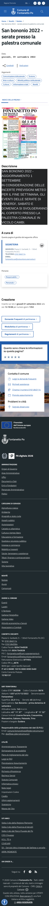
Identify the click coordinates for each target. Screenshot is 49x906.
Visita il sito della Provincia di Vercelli (17, 826)
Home (4, 21)
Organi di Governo (9, 468)
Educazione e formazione (12, 536)
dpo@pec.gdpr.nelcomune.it (18, 733)
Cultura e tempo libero (11, 532)
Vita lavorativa (8, 565)
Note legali (6, 787)
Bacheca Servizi (8, 775)
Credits (5, 796)
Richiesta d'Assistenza (11, 771)
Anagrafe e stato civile (11, 516)
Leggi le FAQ (7, 758)
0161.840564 (11, 644)
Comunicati (6, 588)
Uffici (4, 477)
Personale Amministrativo (13, 489)
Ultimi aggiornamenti (11, 800)
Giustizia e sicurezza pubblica (14, 541)
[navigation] (5, 11)
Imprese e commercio (11, 545)
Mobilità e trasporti (10, 549)
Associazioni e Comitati (11, 627)
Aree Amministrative (10, 473)
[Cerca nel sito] (42, 11)
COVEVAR (6, 843)
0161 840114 (20, 254)
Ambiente (6, 512)
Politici (4, 493)
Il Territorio (6, 610)
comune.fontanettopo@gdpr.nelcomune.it (25, 730)
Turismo (5, 561)
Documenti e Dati (9, 481)
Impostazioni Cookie (10, 792)
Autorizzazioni (8, 524)
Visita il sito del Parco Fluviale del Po (17, 831)
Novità (11, 21)
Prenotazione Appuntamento (14, 763)
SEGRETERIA (11, 244)
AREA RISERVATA (23, 902)
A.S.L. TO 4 (6, 839)
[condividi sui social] (8, 66)
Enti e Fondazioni (9, 485)
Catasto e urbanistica (11, 528)
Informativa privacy (10, 783)
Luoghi (4, 606)
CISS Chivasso (8, 835)
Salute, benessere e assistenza (15, 553)
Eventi (4, 602)
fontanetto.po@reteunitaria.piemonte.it (20, 259)
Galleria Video (7, 619)
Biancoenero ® (26, 896)
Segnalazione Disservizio (12, 767)
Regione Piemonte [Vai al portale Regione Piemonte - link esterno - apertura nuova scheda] (10, 3)
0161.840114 (11, 641)
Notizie (19, 21)
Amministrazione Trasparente (14, 746)
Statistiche (6, 804)
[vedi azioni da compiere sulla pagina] (22, 66)
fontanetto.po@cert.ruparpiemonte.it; (23, 653)
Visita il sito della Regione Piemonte (17, 822)
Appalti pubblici (8, 520)
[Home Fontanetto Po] (23, 11)
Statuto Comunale (10, 779)
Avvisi (4, 584)
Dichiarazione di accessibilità (14, 750)
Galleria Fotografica (10, 614)
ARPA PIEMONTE (9, 851)
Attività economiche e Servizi (14, 623)
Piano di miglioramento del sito (15, 754)
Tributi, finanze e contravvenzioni (16, 557)
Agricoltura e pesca (10, 507)
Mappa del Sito (8, 808)
